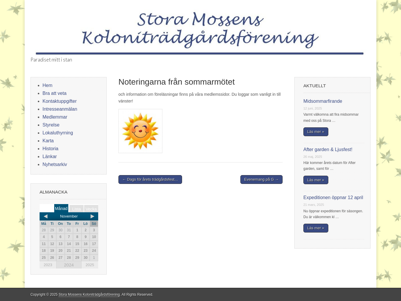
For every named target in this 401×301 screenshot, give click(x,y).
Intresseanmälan (60, 109)
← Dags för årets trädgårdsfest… (150, 179)
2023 (48, 265)
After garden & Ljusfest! (327, 149)
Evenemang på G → (261, 179)
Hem (47, 85)
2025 (90, 265)
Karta (48, 140)
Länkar (50, 156)
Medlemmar (55, 116)
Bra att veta (55, 93)
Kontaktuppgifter (60, 101)
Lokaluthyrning (58, 132)
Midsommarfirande (322, 101)
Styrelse (51, 124)
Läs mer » (315, 131)
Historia (50, 148)
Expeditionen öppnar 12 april (333, 197)
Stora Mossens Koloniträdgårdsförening (89, 295)
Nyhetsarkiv (55, 164)
